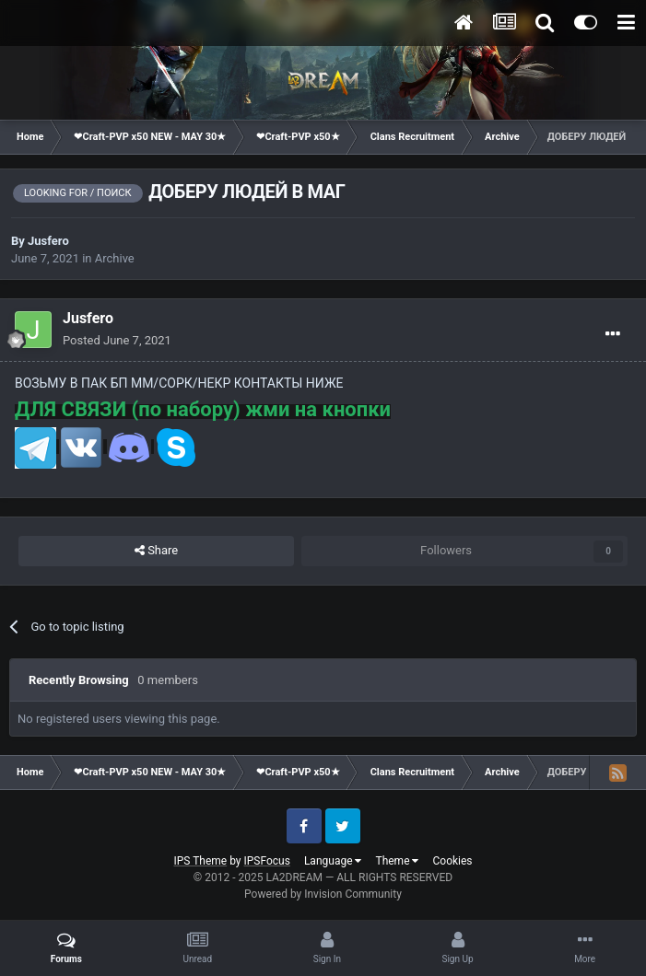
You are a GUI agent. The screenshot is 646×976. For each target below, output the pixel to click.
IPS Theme (200, 860)
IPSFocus (267, 860)
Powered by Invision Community (323, 894)
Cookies (452, 860)
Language (333, 860)
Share (156, 550)
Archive (115, 258)
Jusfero (48, 241)
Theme (396, 860)
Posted (117, 340)
